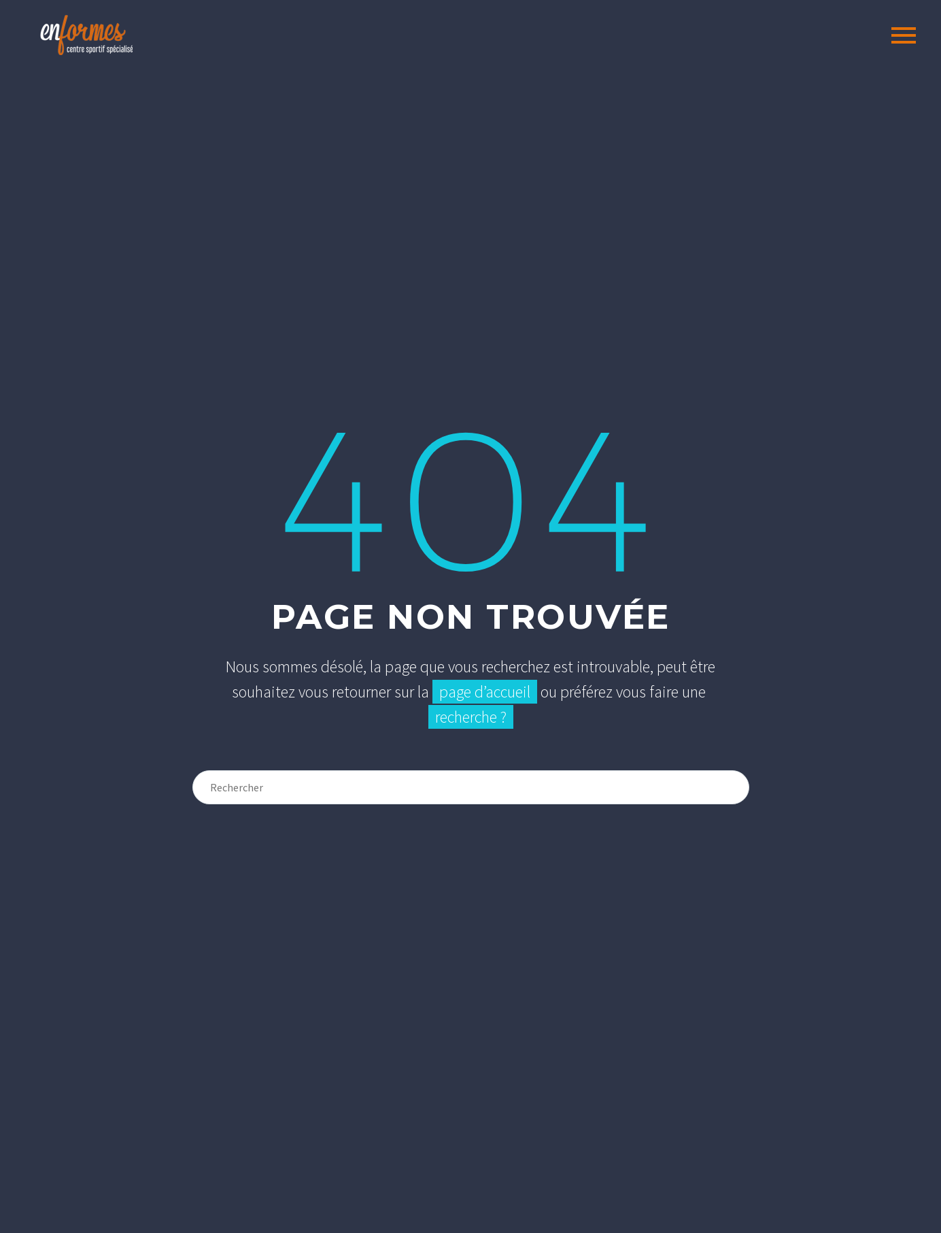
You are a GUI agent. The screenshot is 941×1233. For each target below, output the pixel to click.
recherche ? (471, 716)
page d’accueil (484, 691)
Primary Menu (903, 35)
